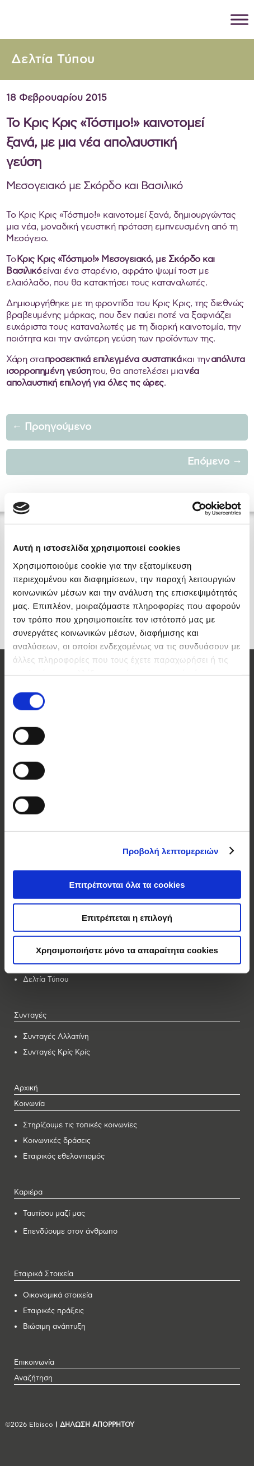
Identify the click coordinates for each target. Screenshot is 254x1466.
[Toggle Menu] (239, 19)
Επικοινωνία (34, 1362)
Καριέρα (28, 1192)
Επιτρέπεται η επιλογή (127, 917)
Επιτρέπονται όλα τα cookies (127, 884)
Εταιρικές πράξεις (53, 1311)
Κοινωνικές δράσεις (57, 1141)
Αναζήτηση (33, 1378)
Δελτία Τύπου (53, 59)
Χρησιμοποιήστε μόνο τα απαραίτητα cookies (127, 950)
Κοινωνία (29, 1104)
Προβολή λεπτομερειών (171, 850)
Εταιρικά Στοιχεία (43, 1274)
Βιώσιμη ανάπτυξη (54, 1327)
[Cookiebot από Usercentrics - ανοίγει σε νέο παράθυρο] (192, 508)
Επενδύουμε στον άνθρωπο (70, 1231)
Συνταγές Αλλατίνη (56, 1037)
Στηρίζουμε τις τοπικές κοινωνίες (80, 1125)
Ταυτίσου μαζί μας (54, 1213)
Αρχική (26, 1088)
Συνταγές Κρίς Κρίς (56, 1052)
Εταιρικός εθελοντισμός (64, 1156)
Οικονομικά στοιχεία (57, 1295)
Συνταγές (30, 1015)
